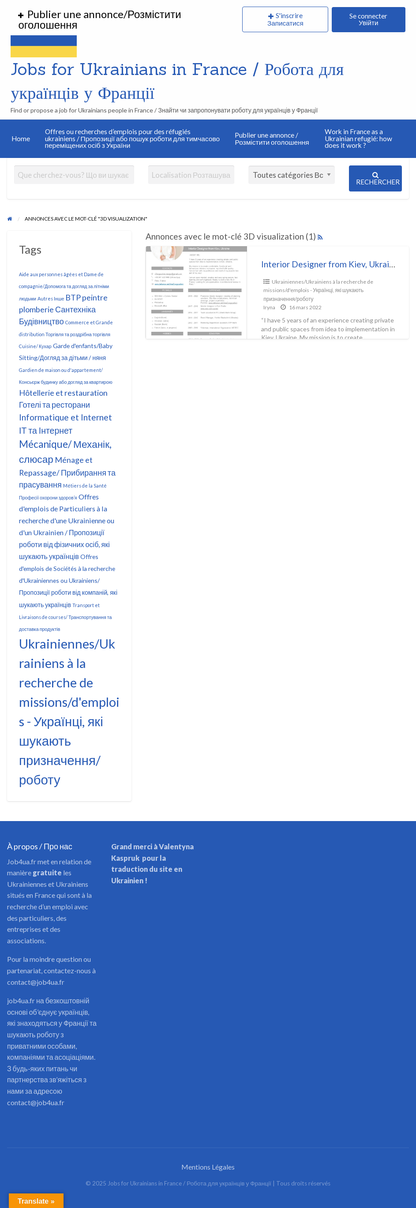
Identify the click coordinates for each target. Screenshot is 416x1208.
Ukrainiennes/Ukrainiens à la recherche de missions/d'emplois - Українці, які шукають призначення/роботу (318, 290)
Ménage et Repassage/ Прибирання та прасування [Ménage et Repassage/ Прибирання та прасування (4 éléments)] (67, 472)
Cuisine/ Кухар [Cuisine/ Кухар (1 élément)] (35, 346)
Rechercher (378, 178)
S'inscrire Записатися (285, 19)
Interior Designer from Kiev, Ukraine (329, 264)
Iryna (269, 307)
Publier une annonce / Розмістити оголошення (272, 138)
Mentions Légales (208, 1167)
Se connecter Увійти (368, 19)
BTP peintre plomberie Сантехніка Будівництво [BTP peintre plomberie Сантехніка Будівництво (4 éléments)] (63, 309)
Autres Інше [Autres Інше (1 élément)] (50, 298)
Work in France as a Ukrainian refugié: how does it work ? (358, 138)
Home (20, 139)
